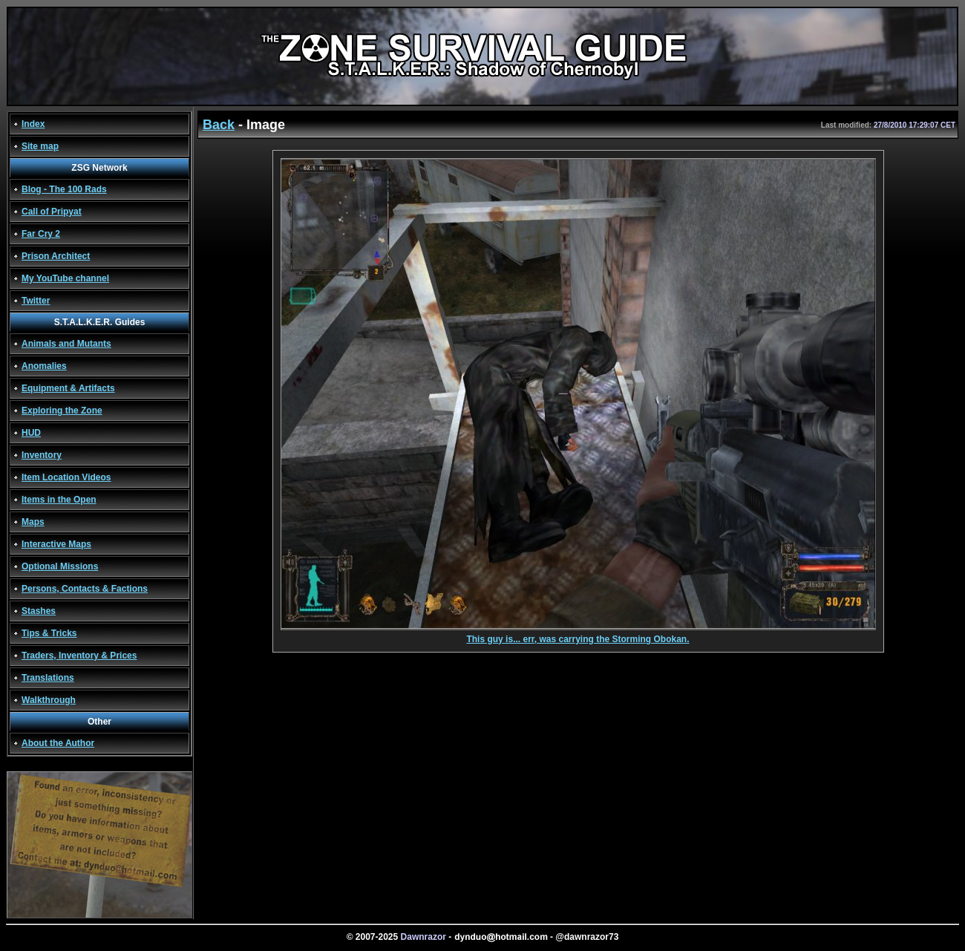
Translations (48, 678)
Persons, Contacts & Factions (85, 589)
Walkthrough (49, 700)
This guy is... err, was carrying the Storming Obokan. (578, 635)
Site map (40, 146)
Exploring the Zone (62, 410)
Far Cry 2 (41, 234)
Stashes (39, 611)
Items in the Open (59, 499)
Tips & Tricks (49, 633)
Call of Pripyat (52, 211)
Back (219, 124)
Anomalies (44, 366)
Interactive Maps (56, 544)
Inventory (42, 455)
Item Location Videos (66, 477)
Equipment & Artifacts (68, 388)
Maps (33, 522)
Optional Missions (60, 566)
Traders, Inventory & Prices (79, 655)
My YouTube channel (65, 278)
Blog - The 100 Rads (64, 189)
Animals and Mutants (66, 344)
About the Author (58, 743)
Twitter (36, 300)
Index (33, 124)
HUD (31, 433)
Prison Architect (56, 256)
